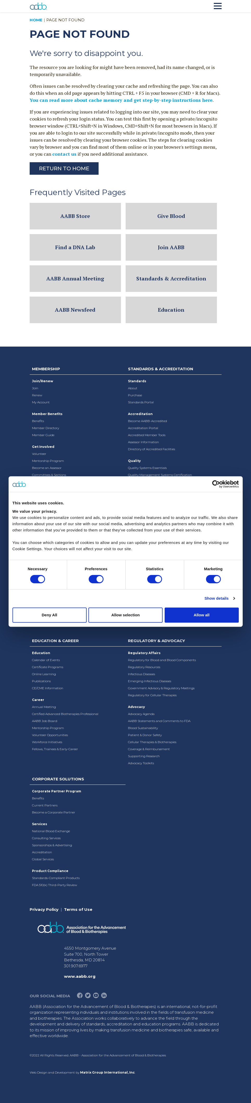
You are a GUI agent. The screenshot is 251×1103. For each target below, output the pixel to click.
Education (171, 309)
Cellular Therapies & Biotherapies (152, 742)
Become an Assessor (47, 468)
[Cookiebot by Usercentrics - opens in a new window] (216, 484)
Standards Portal (141, 402)
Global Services (43, 859)
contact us (64, 154)
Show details (216, 598)
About (132, 388)
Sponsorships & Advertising (52, 845)
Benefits (38, 421)
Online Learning (44, 674)
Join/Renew (42, 381)
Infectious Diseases (141, 674)
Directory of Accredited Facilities (151, 449)
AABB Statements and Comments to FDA (159, 721)
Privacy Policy (44, 909)
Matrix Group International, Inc (107, 1072)
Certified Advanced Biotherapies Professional (65, 714)
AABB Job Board (44, 721)
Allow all (202, 615)
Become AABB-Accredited (147, 421)
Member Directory (45, 428)
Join (35, 388)
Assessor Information (143, 442)
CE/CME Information (47, 688)
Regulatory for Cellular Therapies (152, 695)
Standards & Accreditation (171, 278)
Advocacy (136, 707)
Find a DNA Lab (75, 247)
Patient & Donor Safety (145, 735)
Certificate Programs (47, 667)
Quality (134, 461)
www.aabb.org (79, 976)
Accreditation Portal (143, 428)
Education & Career (55, 640)
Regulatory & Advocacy (156, 640)
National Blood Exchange (51, 831)
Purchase (135, 395)
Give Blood (171, 216)
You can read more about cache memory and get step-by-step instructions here (121, 100)
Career (38, 700)
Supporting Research (144, 756)
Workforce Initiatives (47, 742)
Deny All (49, 615)
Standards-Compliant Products (56, 878)
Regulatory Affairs (144, 653)
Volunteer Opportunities (50, 735)
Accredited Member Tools (146, 435)
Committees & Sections (49, 475)
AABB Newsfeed (75, 309)
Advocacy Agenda (141, 714)
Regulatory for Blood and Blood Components (162, 660)
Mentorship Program (48, 461)
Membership (46, 368)
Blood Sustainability (143, 728)
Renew (37, 395)
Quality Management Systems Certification (160, 475)
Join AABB (171, 247)
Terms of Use (78, 909)
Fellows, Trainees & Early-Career (55, 749)
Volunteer (39, 454)
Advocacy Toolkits (141, 763)
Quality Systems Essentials (147, 468)
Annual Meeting (44, 707)
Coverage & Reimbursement (149, 749)
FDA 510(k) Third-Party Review (54, 885)
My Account (41, 402)
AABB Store (75, 216)
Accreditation (140, 414)
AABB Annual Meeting (75, 278)
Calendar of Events (46, 660)
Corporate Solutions (58, 778)
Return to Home (64, 168)
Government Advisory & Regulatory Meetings (161, 688)
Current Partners (44, 805)
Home (36, 19)
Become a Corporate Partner (53, 812)
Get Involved (43, 447)
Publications (41, 681)
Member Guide (43, 435)
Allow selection (125, 615)
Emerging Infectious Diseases (149, 681)
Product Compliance (50, 871)
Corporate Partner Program (56, 791)
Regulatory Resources (144, 667)
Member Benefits (47, 414)
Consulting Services (46, 838)
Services (39, 824)
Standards (137, 381)
